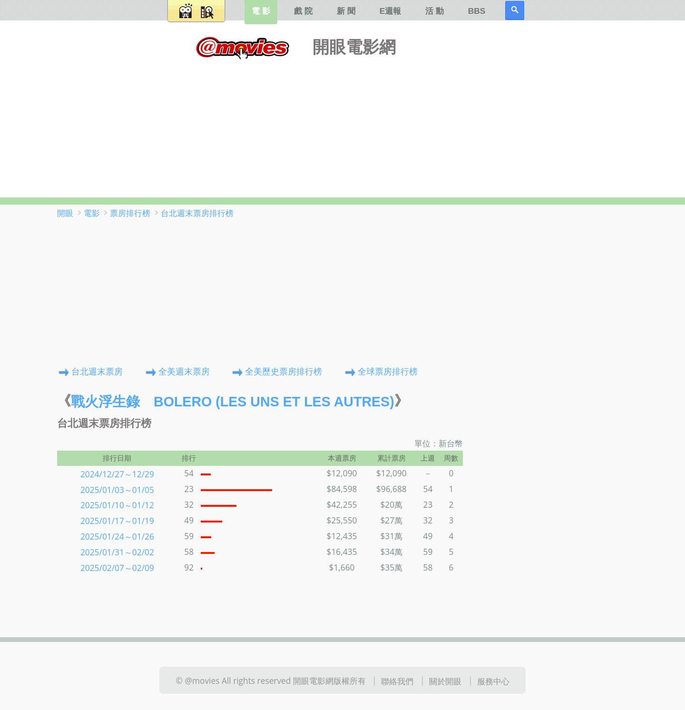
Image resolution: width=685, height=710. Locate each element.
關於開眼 (445, 681)
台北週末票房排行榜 (197, 212)
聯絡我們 (397, 681)
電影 (92, 212)
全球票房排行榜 (388, 370)
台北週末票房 (97, 370)
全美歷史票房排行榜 (283, 370)
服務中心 (493, 681)
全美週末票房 (184, 370)
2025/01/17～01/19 (117, 520)
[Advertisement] (342, 126)
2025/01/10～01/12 (117, 505)
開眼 (65, 212)
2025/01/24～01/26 (117, 536)
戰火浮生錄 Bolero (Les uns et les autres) (232, 401)
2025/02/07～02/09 (117, 567)
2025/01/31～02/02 (117, 552)
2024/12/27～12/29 (117, 473)
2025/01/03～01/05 (117, 489)
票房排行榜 (130, 212)
